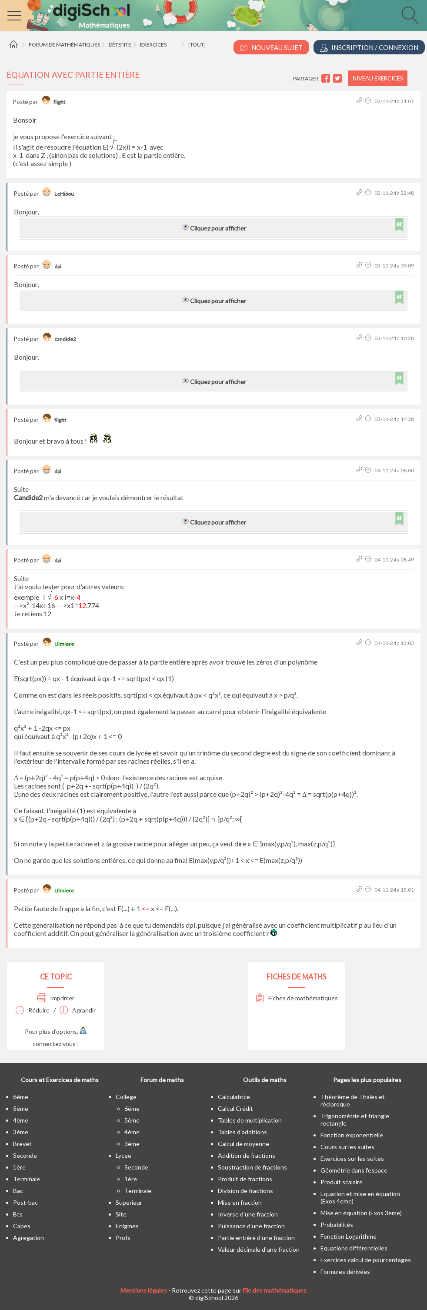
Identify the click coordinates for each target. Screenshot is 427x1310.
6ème (20, 1096)
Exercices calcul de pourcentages (365, 1259)
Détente (120, 44)
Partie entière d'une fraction (256, 1237)
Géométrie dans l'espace (353, 1170)
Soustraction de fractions (252, 1167)
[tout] (197, 44)
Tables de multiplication (250, 1120)
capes (21, 1226)
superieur (129, 1202)
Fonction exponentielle (351, 1135)
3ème (20, 1132)
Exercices (153, 44)
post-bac (25, 1202)
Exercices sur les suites (352, 1158)
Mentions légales (143, 1290)
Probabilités (336, 1224)
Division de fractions (245, 1190)
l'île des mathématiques (275, 1290)
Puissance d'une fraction (251, 1226)
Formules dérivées (345, 1271)
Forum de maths (162, 1079)
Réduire (33, 1010)
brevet (22, 1143)
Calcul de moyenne (243, 1143)
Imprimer (55, 998)
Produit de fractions (245, 1179)
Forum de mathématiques (64, 44)
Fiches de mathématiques (297, 998)
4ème (20, 1120)
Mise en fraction (240, 1202)
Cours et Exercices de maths (60, 1079)
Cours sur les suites (347, 1146)
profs (123, 1237)
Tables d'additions (242, 1132)
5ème (20, 1108)
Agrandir (78, 1010)
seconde (25, 1155)
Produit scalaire (341, 1182)
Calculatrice (234, 1096)
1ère (19, 1167)
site (121, 1214)
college (126, 1096)
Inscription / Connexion (369, 47)
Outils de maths (265, 1079)
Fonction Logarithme (348, 1236)
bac (18, 1190)
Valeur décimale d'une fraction (259, 1249)
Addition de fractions (246, 1155)
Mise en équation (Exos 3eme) (361, 1212)
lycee (123, 1155)
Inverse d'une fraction (248, 1214)
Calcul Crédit (235, 1108)
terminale (26, 1179)
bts (18, 1214)
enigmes (127, 1226)
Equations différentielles (353, 1248)
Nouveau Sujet (271, 47)
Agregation (28, 1237)
